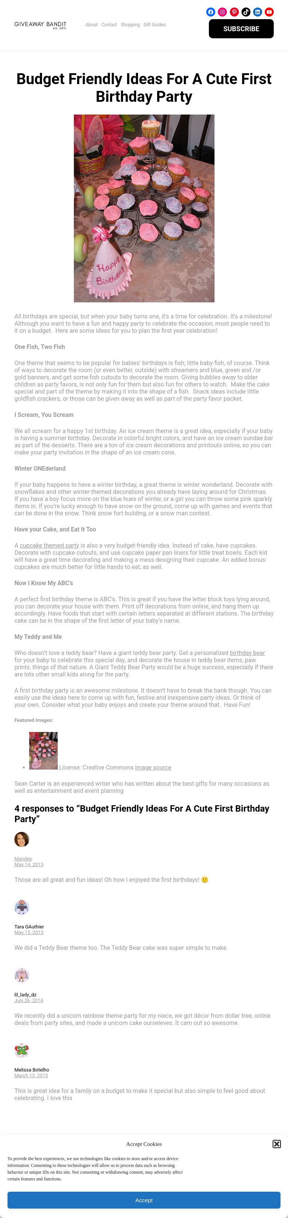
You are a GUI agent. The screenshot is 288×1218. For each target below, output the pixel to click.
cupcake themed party (49, 545)
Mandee (23, 859)
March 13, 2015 (31, 1075)
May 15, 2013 (28, 932)
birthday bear (247, 653)
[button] (276, 1144)
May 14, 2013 (28, 864)
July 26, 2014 (28, 1000)
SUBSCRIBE (242, 29)
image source (153, 767)
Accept (144, 1200)
